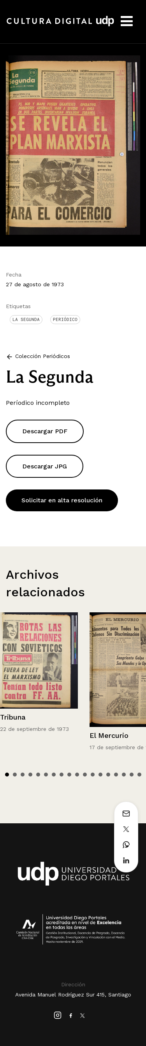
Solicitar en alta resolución (61, 500)
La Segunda (26, 319)
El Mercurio (109, 735)
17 (132, 775)
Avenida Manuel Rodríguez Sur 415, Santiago (73, 994)
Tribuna (13, 717)
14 (108, 775)
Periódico (65, 319)
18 (139, 775)
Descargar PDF (44, 431)
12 (93, 775)
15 (116, 775)
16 (124, 775)
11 (85, 775)
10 (77, 775)
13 (100, 775)
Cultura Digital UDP (60, 25)
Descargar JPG (44, 466)
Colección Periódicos (42, 356)
